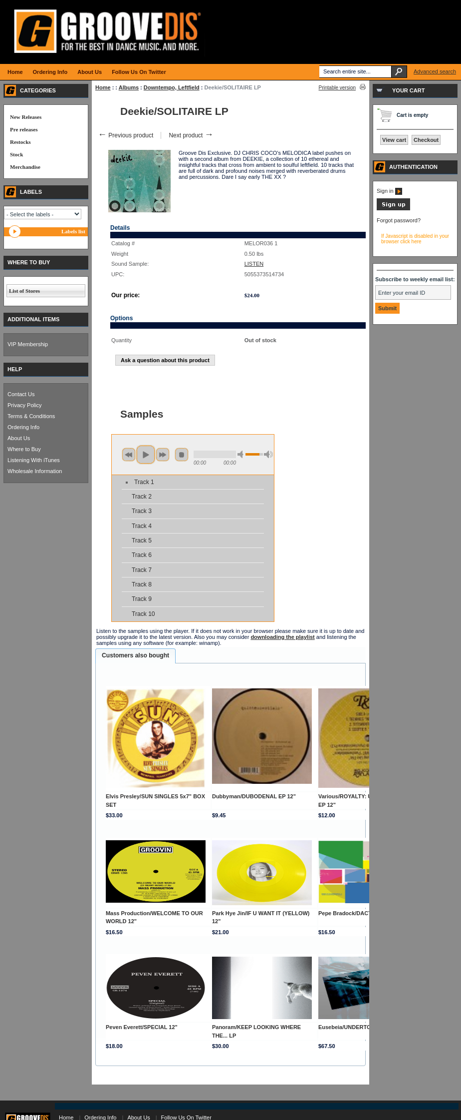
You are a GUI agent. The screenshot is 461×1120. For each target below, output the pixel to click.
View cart (394, 140)
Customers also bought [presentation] (135, 655)
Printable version (337, 87)
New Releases (25, 117)
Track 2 (142, 496)
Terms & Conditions (31, 416)
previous (129, 455)
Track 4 (142, 526)
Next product (191, 135)
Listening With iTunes (33, 460)
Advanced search (435, 71)
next (163, 455)
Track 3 (142, 511)
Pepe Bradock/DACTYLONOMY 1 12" (366, 913)
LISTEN (254, 264)
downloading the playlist (282, 637)
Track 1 (144, 482)
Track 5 (142, 540)
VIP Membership (27, 344)
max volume (268, 454)
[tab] (135, 655)
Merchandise (25, 167)
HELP (14, 369)
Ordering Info (23, 427)
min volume (241, 454)
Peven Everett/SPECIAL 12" (142, 1027)
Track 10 (143, 613)
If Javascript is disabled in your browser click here (415, 238)
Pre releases (23, 129)
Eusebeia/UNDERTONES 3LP (356, 1027)
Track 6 (142, 555)
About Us (18, 438)
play (146, 455)
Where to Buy (24, 449)
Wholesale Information (34, 471)
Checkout (426, 140)
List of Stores (24, 291)
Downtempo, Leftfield (172, 87)
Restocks (20, 142)
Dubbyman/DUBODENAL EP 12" (254, 796)
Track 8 (142, 584)
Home (103, 87)
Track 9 (142, 598)
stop (182, 455)
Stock (16, 154)
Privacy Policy (24, 405)
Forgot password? (399, 220)
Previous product (125, 135)
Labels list (73, 231)
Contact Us (20, 394)
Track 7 (142, 569)
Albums (129, 87)
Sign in (389, 191)
